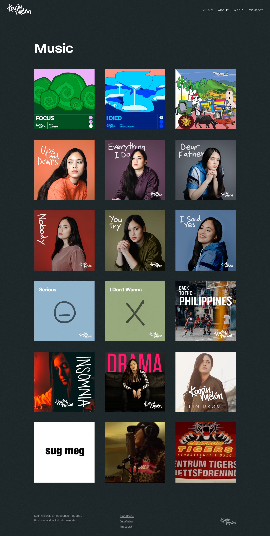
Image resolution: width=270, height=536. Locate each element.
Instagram (127, 526)
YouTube (126, 521)
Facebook (127, 516)
